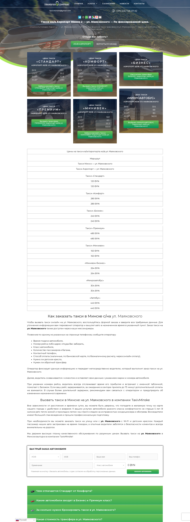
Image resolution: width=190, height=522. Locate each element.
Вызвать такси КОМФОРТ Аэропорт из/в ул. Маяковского (95, 88)
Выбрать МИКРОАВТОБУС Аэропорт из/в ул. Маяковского (141, 124)
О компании (108, 4)
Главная (78, 4)
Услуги (94, 3)
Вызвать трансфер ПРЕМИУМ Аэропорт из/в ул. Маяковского (49, 123)
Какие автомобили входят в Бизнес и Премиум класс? (74, 500)
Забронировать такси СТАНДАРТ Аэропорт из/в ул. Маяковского (49, 88)
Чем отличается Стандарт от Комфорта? (64, 490)
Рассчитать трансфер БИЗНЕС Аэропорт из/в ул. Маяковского (141, 76)
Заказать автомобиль (142, 471)
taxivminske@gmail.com (60, 11)
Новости (124, 4)
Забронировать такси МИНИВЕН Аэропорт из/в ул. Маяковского (95, 135)
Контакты (139, 4)
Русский (21, 520)
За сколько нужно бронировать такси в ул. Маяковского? (76, 509)
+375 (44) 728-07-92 (126, 11)
